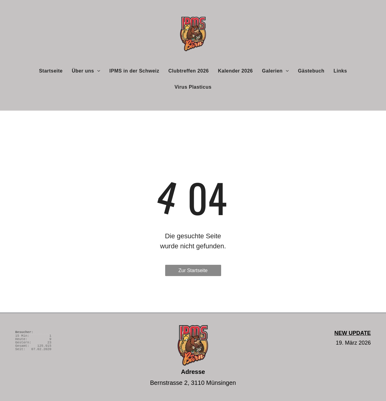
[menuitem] (50, 71)
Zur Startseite (192, 270)
